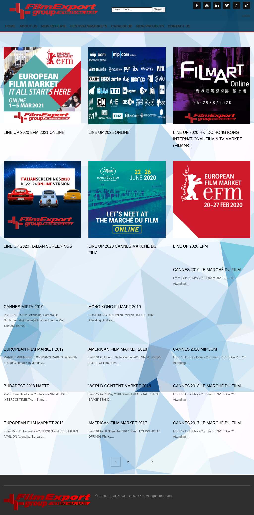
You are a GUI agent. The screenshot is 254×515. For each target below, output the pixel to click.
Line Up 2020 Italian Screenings (38, 246)
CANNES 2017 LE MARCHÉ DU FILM (207, 423)
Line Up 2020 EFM (190, 246)
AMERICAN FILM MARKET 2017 (117, 423)
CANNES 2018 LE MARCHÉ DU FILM (207, 386)
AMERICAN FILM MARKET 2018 (117, 349)
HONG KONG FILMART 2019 (114, 307)
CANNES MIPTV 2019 (23, 307)
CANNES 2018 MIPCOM (195, 349)
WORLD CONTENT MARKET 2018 (119, 386)
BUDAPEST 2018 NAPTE (26, 386)
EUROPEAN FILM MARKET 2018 (34, 423)
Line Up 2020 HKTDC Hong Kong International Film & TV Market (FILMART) (207, 138)
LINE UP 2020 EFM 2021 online (34, 132)
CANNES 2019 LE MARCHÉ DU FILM (207, 270)
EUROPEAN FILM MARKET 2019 (34, 349)
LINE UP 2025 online (108, 132)
